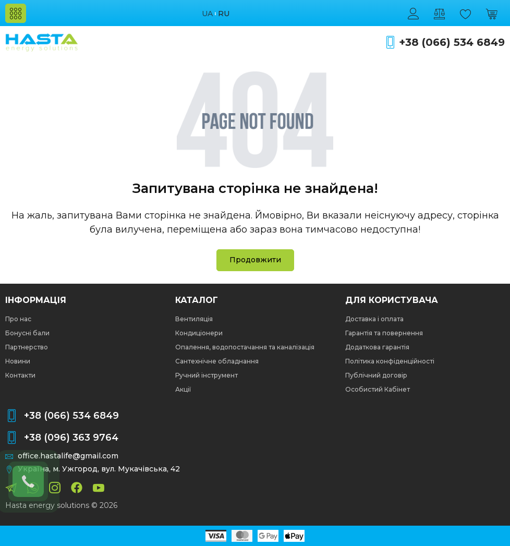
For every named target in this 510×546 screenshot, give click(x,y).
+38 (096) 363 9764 (71, 437)
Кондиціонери (199, 333)
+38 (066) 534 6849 (452, 42)
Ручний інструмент (206, 375)
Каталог (196, 300)
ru (223, 14)
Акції (183, 389)
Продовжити (255, 259)
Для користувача (391, 300)
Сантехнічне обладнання (217, 361)
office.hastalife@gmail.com (68, 456)
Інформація (35, 300)
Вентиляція (194, 319)
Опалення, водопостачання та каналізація (244, 347)
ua (207, 14)
